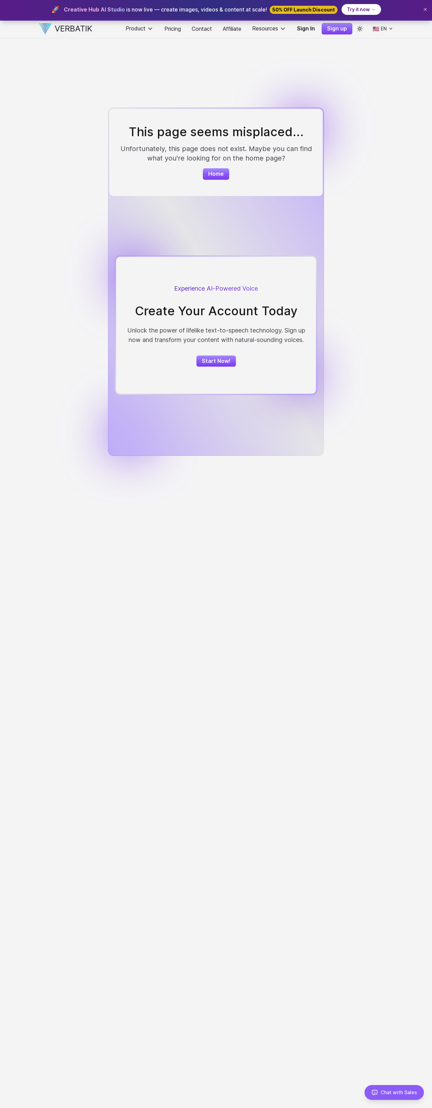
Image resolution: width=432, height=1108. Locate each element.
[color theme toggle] (360, 29)
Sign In (306, 28)
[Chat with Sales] (394, 1092)
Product (140, 28)
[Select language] (383, 29)
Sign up (337, 28)
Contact (202, 28)
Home (216, 173)
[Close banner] (425, 9)
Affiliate (232, 28)
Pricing (172, 28)
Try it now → (361, 9)
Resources (269, 28)
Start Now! (216, 361)
